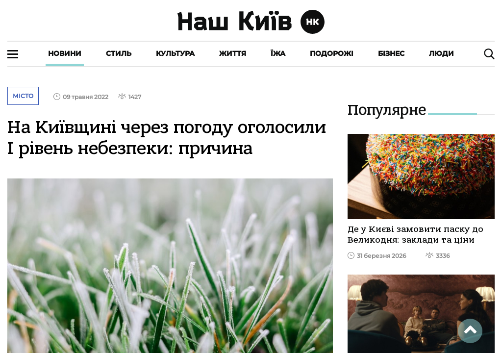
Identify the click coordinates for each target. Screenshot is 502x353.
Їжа (278, 53)
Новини (64, 53)
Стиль (118, 53)
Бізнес (391, 53)
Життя (232, 53)
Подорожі (331, 53)
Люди (441, 53)
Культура (175, 53)
